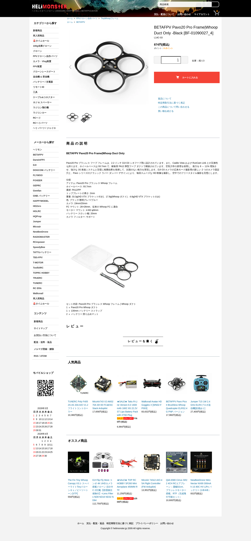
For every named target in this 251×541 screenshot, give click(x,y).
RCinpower (39, 242)
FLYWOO (38, 175)
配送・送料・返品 (43, 342)
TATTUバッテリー (42, 252)
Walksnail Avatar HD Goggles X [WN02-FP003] (152, 408)
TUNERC (37, 283)
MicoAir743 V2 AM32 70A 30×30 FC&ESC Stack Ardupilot (102, 408)
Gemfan (37, 190)
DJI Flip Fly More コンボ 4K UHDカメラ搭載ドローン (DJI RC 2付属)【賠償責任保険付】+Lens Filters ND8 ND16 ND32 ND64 (102, 493)
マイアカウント (202, 14)
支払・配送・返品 (95, 526)
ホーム (70, 18)
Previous (71, 67)
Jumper (37, 221)
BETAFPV (80, 22)
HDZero (37, 206)
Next (146, 67)
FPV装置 (37, 66)
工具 (35, 92)
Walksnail (38, 293)
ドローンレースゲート (44, 71)
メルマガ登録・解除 (44, 349)
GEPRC (37, 185)
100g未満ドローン (42, 46)
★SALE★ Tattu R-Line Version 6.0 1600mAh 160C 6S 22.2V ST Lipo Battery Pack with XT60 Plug (127, 411)
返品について (164, 98)
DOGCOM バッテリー (44, 170)
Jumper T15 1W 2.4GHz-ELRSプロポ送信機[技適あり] (200, 408)
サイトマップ (40, 328)
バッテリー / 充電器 (43, 82)
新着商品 (37, 30)
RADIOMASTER (41, 237)
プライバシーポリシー (147, 526)
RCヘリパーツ (40, 123)
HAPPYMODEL (41, 201)
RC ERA (37, 288)
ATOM (43, 356)
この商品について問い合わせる (173, 107)
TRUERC (37, 278)
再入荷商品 (38, 35)
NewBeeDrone (40, 231)
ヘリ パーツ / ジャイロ (44, 128)
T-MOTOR (38, 262)
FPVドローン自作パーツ (86, 18)
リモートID (38, 87)
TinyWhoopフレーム (109, 18)
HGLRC (37, 211)
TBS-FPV (38, 257)
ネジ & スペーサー (42, 102)
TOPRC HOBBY (41, 273)
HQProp (37, 216)
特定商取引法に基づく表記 (171, 102)
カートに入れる (187, 77)
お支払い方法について (45, 335)
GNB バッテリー (41, 196)
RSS (36, 356)
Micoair (37, 226)
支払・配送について (164, 14)
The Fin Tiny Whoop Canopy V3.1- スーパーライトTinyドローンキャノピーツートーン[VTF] (78, 490)
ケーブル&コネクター (44, 97)
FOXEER (37, 180)
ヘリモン (37, 149)
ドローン (37, 51)
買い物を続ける (166, 111)
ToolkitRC (38, 267)
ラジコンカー (39, 112)
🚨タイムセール (41, 40)
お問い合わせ (184, 14)
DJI (34, 165)
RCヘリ (37, 118)
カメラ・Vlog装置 (42, 61)
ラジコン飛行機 (41, 107)
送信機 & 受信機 (41, 76)
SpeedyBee (39, 247)
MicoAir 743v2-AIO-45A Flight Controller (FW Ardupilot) (152, 486)
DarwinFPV (39, 160)
